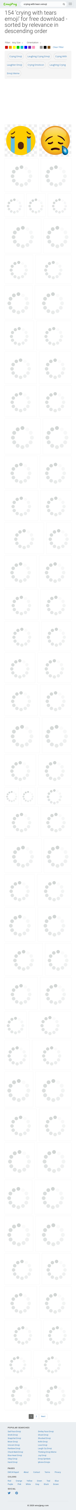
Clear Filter (58, 47)
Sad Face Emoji (14, 1431)
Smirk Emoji (13, 1435)
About (26, 1472)
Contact (36, 1472)
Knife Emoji (43, 1442)
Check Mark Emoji (15, 1452)
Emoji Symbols (44, 1459)
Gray (37, 1484)
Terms (47, 1472)
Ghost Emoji (43, 1435)
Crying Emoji (15, 56)
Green (39, 1481)
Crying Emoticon (36, 64)
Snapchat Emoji (14, 1438)
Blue (57, 1481)
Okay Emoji (12, 1459)
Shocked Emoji (44, 1438)
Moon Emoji (13, 1442)
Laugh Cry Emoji (45, 1448)
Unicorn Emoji (14, 1445)
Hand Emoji (12, 1462)
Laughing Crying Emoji (38, 56)
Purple (10, 1484)
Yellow (29, 1481)
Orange (19, 1481)
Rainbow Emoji (14, 1448)
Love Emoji (42, 1445)
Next (43, 1416)
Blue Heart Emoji (15, 1455)
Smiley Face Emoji (46, 1431)
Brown (56, 1484)
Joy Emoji (42, 1455)
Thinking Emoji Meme (47, 1452)
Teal (48, 1481)
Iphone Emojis (44, 1462)
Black (46, 1484)
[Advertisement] (38, 102)
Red (9, 1481)
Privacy (58, 1472)
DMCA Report (13, 1472)
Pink (19, 1484)
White (28, 1484)
